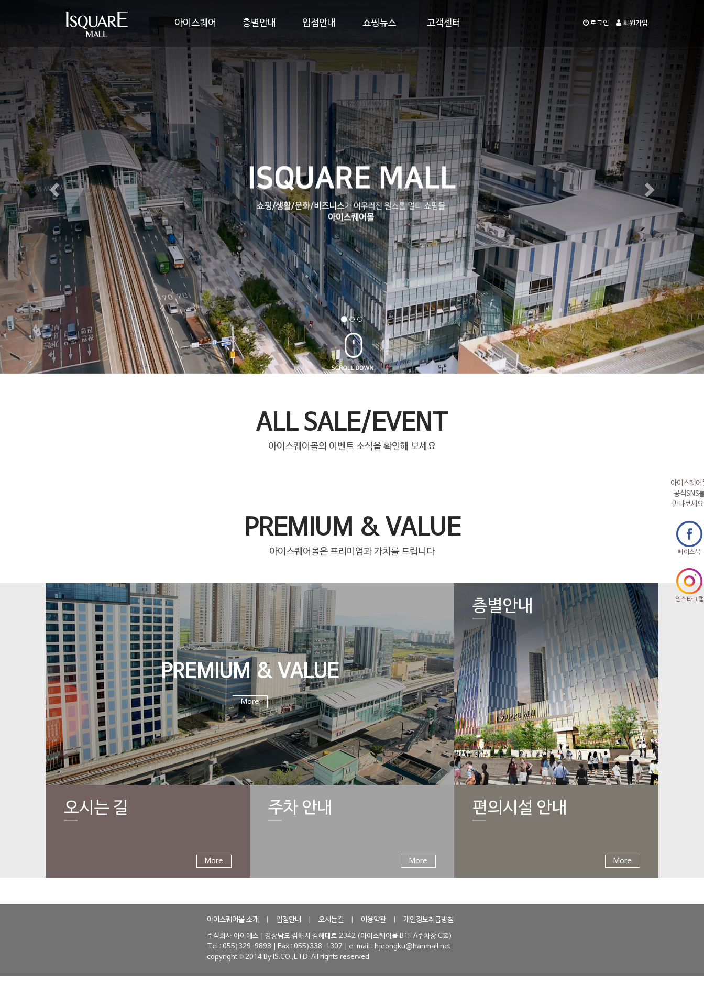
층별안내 (259, 23)
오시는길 (331, 920)
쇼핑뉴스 (379, 23)
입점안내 (319, 23)
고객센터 (443, 23)
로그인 (596, 23)
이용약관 (373, 920)
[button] (53, 187)
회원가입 (632, 23)
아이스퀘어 (195, 23)
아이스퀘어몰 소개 (233, 920)
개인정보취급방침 (428, 920)
